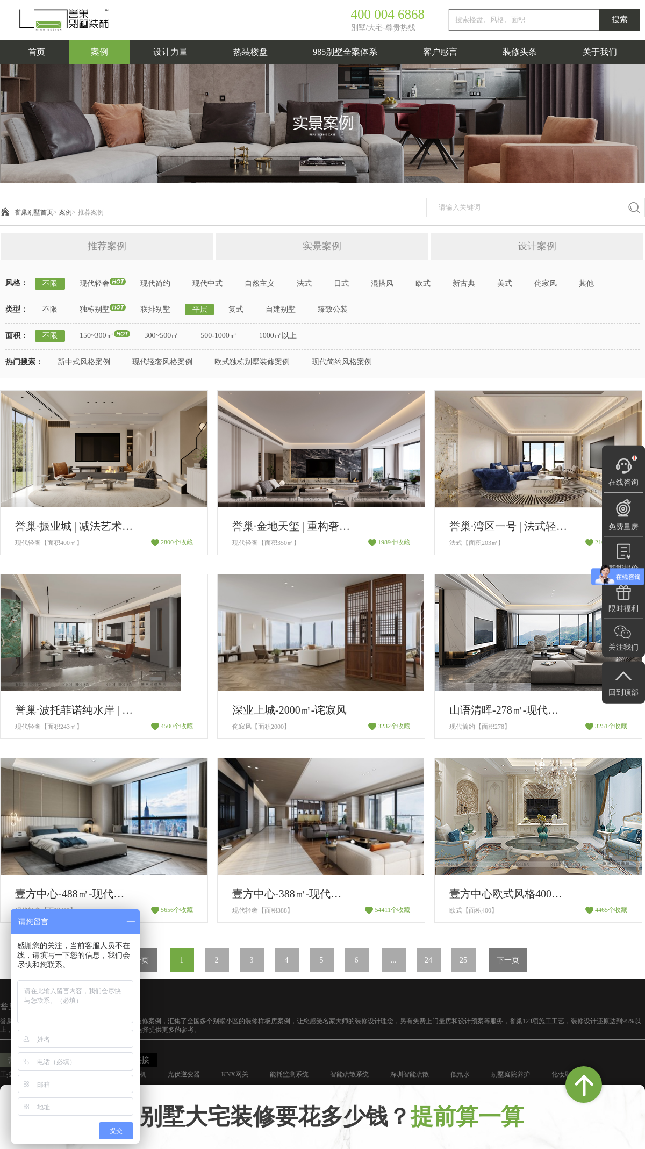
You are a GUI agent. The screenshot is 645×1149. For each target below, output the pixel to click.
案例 (99, 51)
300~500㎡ (162, 336)
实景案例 (322, 246)
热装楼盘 (250, 51)
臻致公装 (333, 309)
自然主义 (260, 283)
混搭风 (382, 283)
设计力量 (170, 51)
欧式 (423, 283)
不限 (50, 283)
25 (463, 960)
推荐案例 (91, 212)
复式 (235, 309)
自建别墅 (281, 309)
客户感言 (440, 51)
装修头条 (520, 51)
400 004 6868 (388, 14)
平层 (199, 309)
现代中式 (207, 283)
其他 (586, 283)
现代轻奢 (95, 283)
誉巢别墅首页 (34, 212)
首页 (36, 51)
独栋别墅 (95, 309)
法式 (304, 283)
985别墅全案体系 (345, 51)
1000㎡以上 (278, 336)
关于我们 (600, 51)
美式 (504, 283)
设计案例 (537, 246)
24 (428, 960)
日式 (341, 283)
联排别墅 (155, 309)
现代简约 (155, 283)
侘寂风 (545, 283)
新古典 (464, 283)
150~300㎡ (97, 336)
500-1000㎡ (218, 336)
